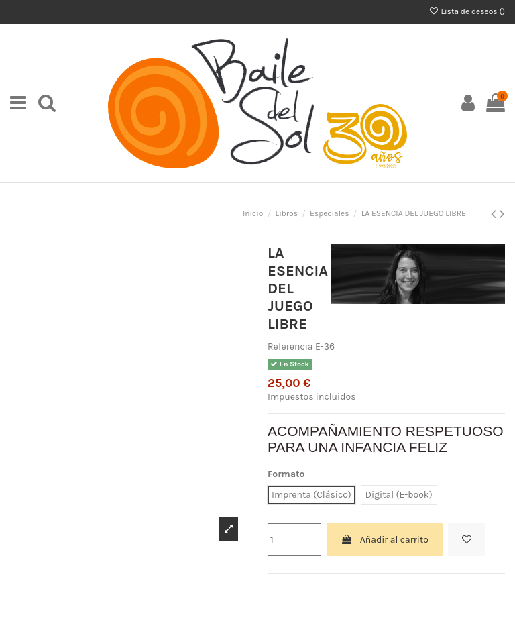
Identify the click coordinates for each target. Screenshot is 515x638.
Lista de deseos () (466, 11)
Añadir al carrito (384, 539)
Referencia (290, 346)
